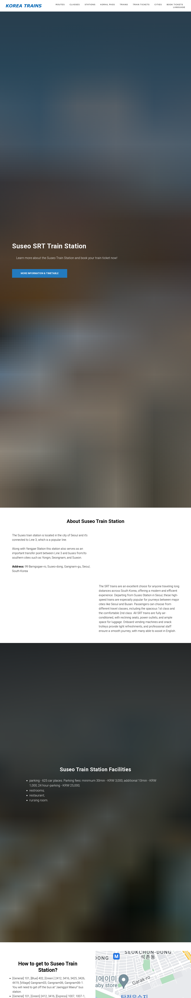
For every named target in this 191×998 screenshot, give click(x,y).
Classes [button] (75, 4)
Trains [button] (124, 4)
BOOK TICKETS (175, 4)
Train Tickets (141, 4)
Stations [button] (90, 4)
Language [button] (179, 7)
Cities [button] (158, 4)
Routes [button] (60, 4)
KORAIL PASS (107, 4)
